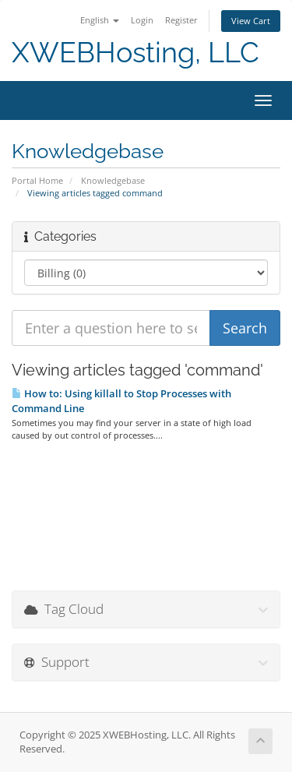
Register (181, 20)
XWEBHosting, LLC (135, 52)
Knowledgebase (113, 180)
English (99, 20)
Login (142, 20)
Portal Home (37, 180)
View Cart (250, 20)
